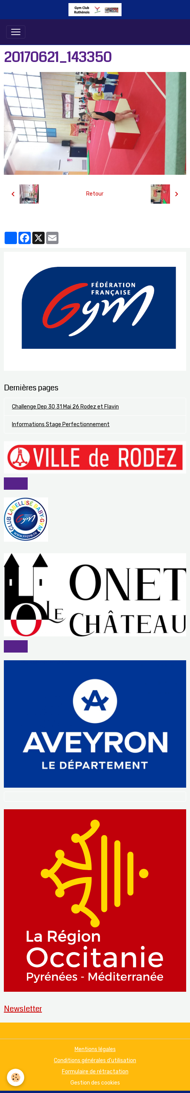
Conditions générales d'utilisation (95, 1060)
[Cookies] (15, 1077)
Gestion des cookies (95, 1083)
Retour (94, 194)
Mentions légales (95, 1049)
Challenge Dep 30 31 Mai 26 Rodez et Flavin (65, 406)
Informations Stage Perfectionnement (61, 424)
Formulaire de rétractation (95, 1071)
